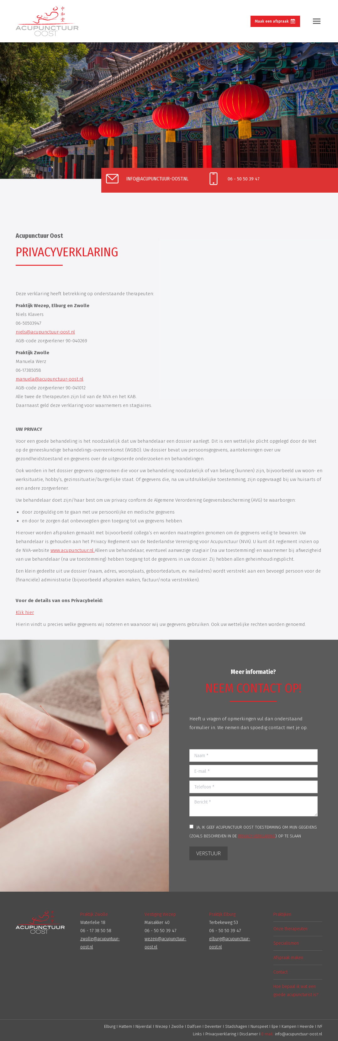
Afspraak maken (288, 957)
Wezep (161, 1026)
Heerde (307, 1026)
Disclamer (249, 1034)
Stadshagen (236, 1026)
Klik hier (25, 612)
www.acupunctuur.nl (72, 550)
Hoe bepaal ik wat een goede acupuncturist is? (295, 990)
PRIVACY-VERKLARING (256, 836)
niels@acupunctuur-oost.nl (45, 332)
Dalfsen (194, 1026)
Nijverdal (143, 1026)
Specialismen (286, 943)
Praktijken (282, 914)
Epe (275, 1026)
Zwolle (177, 1026)
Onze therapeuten (290, 929)
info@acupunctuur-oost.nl (298, 1034)
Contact (280, 972)
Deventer (214, 1026)
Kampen (290, 1026)
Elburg (109, 1026)
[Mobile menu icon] (316, 21)
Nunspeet (260, 1026)
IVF (319, 1026)
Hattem (125, 1026)
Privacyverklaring (220, 1034)
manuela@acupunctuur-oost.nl (49, 379)
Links (197, 1034)
